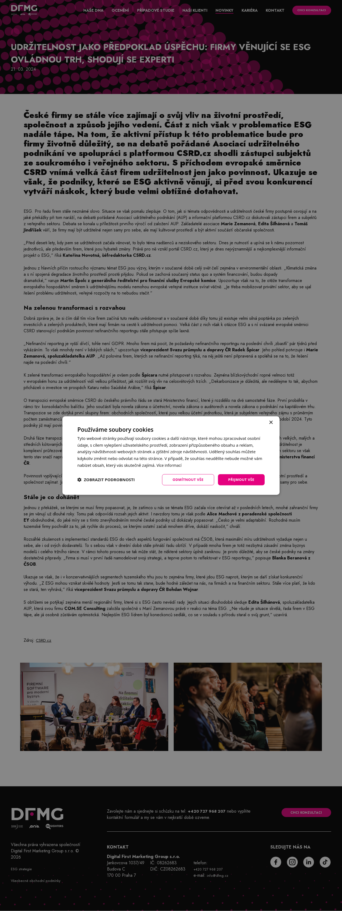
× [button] (271, 422)
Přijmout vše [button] (240, 479)
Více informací (170, 464)
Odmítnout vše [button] (184, 479)
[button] (106, 479)
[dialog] (171, 455)
